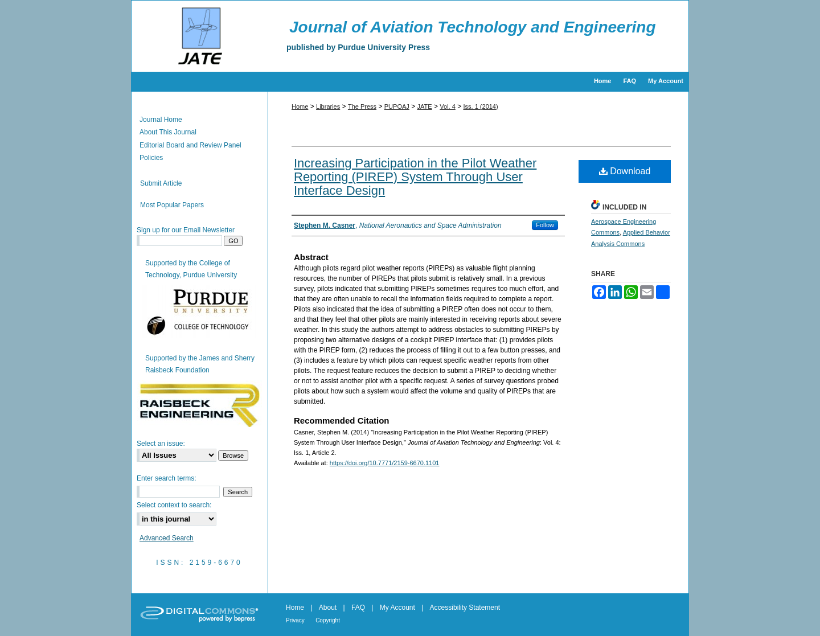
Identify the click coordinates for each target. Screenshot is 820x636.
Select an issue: (161, 444)
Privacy (295, 620)
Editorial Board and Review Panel (190, 145)
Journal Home (161, 120)
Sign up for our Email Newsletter (186, 230)
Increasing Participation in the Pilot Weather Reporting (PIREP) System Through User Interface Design (415, 177)
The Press (362, 106)
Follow (545, 224)
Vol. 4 (448, 106)
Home (300, 106)
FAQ (358, 608)
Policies (151, 158)
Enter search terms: (166, 478)
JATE (424, 106)
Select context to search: (174, 505)
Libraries (328, 106)
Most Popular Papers (172, 205)
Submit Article (161, 183)
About (328, 608)
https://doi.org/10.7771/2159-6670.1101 (385, 462)
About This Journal (168, 132)
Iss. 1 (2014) (481, 106)
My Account (397, 608)
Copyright (327, 620)
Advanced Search (167, 538)
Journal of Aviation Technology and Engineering (472, 27)
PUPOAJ (396, 106)
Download (625, 171)
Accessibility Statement (465, 608)
